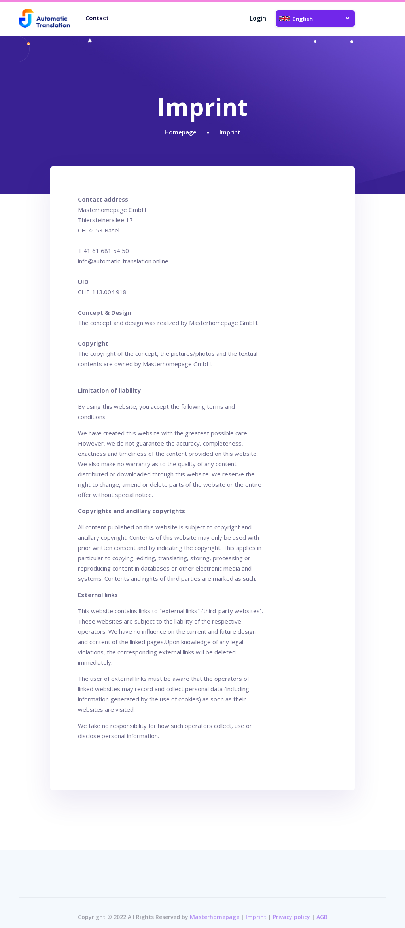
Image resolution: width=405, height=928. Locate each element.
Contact (97, 18)
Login (258, 18)
